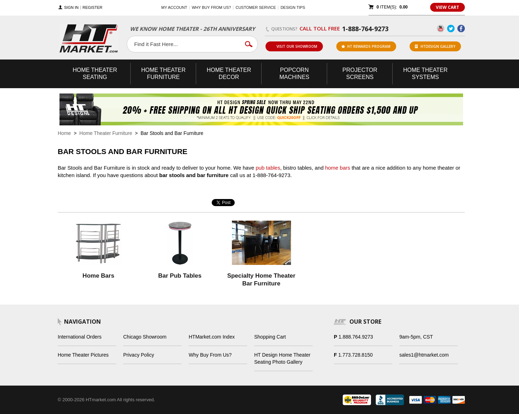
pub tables (268, 168)
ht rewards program (365, 46)
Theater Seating (95, 73)
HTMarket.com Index (212, 337)
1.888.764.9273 (355, 337)
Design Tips (292, 7)
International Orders (80, 337)
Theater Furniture (163, 73)
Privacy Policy (138, 355)
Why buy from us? (211, 7)
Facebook (461, 28)
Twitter (451, 28)
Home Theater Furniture (105, 133)
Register (92, 8)
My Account (174, 7)
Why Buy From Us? (210, 355)
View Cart (447, 7)
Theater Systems (425, 73)
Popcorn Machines (294, 73)
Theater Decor (229, 73)
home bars (337, 168)
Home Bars (98, 275)
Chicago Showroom (144, 337)
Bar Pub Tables (180, 275)
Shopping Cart (270, 337)
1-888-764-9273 (365, 28)
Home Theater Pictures (83, 355)
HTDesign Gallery (435, 46)
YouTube (440, 28)
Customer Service (255, 7)
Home (64, 133)
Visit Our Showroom (293, 46)
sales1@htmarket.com (424, 355)
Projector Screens (359, 73)
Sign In (71, 8)
